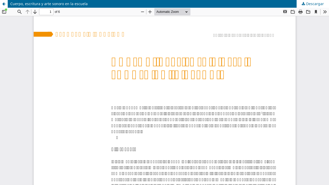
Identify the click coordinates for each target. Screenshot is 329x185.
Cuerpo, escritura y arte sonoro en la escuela (49, 3)
